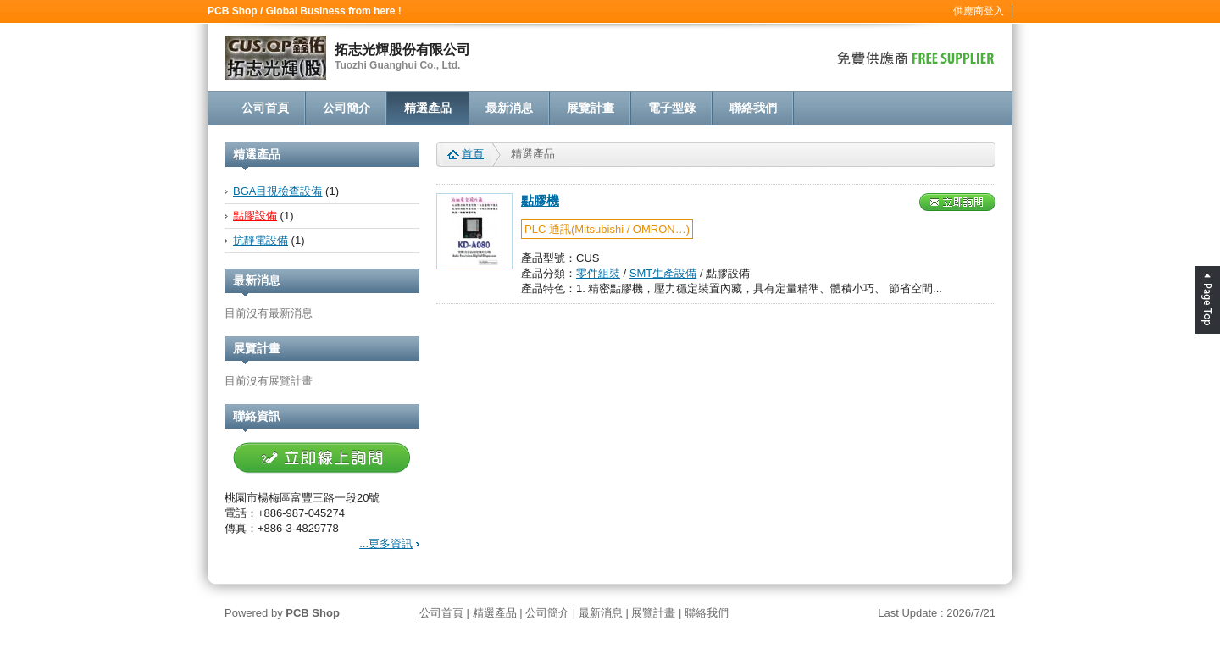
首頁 (473, 153)
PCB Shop (313, 613)
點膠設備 (255, 215)
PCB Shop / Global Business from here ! (305, 11)
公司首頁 (265, 108)
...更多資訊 (386, 543)
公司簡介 (346, 108)
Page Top (1207, 300)
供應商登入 (978, 11)
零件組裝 (598, 273)
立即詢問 (957, 202)
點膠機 (540, 201)
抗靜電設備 (260, 240)
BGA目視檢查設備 (277, 191)
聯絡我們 (753, 108)
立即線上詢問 (322, 458)
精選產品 (428, 108)
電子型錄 (672, 108)
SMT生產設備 (662, 273)
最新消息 (509, 108)
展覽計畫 (590, 108)
